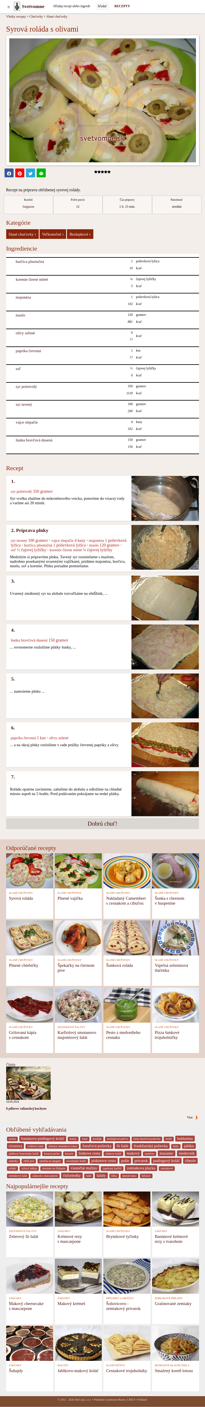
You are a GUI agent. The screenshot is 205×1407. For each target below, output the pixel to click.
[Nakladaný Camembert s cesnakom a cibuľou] (126, 870)
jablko (189, 1146)
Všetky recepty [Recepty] (16, 16)
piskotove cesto (103, 1160)
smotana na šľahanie (54, 1168)
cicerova (15, 1146)
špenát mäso (129, 1175)
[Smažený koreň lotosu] (175, 1343)
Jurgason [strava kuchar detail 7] (28, 206)
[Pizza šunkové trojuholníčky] (175, 1004)
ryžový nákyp (29, 1168)
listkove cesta (89, 1153)
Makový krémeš (71, 1303)
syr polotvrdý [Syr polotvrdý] (26, 386)
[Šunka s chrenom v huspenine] (175, 870)
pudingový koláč (166, 1160)
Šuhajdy (16, 1370)
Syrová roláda (21, 898)
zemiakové (167, 1168)
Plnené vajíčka (70, 898)
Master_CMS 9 (126, 1399)
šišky (114, 1175)
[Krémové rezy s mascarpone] (78, 1209)
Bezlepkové (80, 234)
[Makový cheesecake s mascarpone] (29, 1276)
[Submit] (103, 6)
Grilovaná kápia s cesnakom (22, 1035)
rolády (12, 1168)
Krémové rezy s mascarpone (69, 1239)
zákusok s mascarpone (45, 1175)
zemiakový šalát (18, 1175)
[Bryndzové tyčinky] (126, 1209)
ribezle (190, 1160)
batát (85, 1138)
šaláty (101, 1175)
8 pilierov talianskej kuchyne (26, 1108)
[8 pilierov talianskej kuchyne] (28, 1083)
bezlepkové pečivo (117, 1138)
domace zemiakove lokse (63, 1146)
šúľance (146, 1175)
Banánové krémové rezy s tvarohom (171, 1239)
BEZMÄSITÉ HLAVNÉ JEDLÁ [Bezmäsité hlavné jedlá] (172, 1365)
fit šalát (122, 1146)
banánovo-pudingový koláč (42, 1138)
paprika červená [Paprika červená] (28, 351)
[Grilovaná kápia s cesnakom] (29, 1004)
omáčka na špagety (50, 1161)
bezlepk (97, 1138)
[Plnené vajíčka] (78, 870)
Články (11, 1064)
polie (125, 1160)
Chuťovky (36, 16)
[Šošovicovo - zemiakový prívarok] (126, 1276)
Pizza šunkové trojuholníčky (167, 1035)
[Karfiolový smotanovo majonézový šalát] (78, 1004)
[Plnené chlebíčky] (29, 937)
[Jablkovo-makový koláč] (78, 1343)
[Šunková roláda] (126, 937)
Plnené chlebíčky (23, 965)
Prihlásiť (142, 1399)
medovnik (187, 1153)
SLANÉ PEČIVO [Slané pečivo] (115, 1365)
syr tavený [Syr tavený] (24, 404)
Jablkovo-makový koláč (77, 1370)
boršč (169, 1138)
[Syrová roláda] (29, 870)
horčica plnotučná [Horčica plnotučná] (30, 261)
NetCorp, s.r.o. (83, 1399)
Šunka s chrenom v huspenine (169, 900)
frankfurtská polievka (151, 1146)
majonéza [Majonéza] (23, 297)
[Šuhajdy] (29, 1343)
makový (133, 1153)
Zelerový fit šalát (23, 1236)
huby (176, 1146)
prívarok (141, 1160)
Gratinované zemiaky (173, 1303)
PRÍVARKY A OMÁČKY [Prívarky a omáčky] (120, 1298)
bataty (73, 1138)
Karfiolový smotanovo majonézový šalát (76, 1035)
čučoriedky (72, 1175)
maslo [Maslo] (20, 315)
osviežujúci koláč (76, 1161)
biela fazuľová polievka (147, 1138)
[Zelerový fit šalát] (29, 1209)
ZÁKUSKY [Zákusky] (63, 1231)
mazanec (166, 1153)
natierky (13, 1161)
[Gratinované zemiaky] (175, 1276)
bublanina (185, 1138)
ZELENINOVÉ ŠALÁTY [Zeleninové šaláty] (71, 1027)
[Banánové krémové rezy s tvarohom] (175, 1209)
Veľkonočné (53, 234)
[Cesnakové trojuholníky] (126, 1343)
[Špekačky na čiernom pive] (78, 937)
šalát (88, 1175)
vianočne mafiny (84, 1168)
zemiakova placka (141, 1168)
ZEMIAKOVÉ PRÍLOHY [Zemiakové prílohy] (169, 1298)
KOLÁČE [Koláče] (62, 1365)
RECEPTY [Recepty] (122, 6)
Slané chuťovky (56, 16)
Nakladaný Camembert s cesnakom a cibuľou (126, 900)
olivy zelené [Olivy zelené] (25, 333)
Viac (192, 1117)
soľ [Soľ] (18, 369)
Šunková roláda (119, 965)
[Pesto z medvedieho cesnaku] (126, 1004)
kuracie (69, 1153)
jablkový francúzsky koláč (24, 1153)
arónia (12, 1138)
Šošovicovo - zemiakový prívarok (123, 1306)
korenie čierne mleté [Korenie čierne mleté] (32, 279)
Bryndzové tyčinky (122, 1236)
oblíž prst (28, 1161)
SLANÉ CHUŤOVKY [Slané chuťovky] (21, 892)
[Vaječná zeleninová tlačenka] (175, 937)
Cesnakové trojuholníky (126, 1370)
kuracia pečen (52, 1153)
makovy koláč (113, 1153)
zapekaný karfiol (112, 1168)
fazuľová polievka (96, 1146)
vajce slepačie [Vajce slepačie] (27, 422)
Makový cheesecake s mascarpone (26, 1306)
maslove (149, 1153)
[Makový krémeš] (78, 1276)
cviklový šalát (35, 1146)
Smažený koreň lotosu (174, 1370)
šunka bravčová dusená (34, 440)
